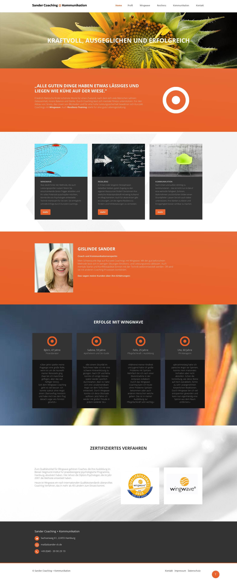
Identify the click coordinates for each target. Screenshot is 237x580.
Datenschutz (194, 570)
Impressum (180, 570)
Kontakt (169, 570)
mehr (45, 212)
